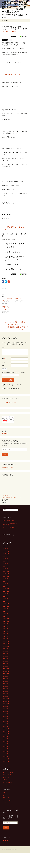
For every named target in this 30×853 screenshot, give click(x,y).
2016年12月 (6, 729)
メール (4, 362)
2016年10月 (6, 734)
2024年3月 (5, 563)
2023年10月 (6, 576)
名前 (3, 359)
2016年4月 (5, 749)
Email (11, 39)
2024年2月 (5, 566)
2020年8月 (5, 626)
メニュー (4, 20)
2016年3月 (5, 751)
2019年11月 (6, 643)
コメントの (7, 800)
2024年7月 (5, 558)
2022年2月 (5, 598)
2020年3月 (5, 633)
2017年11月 (6, 701)
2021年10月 (6, 606)
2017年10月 (6, 704)
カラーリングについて (8, 772)
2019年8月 (5, 651)
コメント (4, 347)
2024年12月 (6, 551)
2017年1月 (5, 726)
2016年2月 (5, 754)
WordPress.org (6, 803)
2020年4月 (5, 631)
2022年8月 (5, 593)
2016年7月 (5, 741)
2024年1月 (5, 568)
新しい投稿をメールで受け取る (12, 389)
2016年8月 (5, 739)
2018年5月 (5, 686)
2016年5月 (5, 746)
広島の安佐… (18, 298)
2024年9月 (5, 556)
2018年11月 (6, 671)
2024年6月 (5, 561)
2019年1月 (5, 666)
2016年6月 (5, 744)
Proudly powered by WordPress (9, 849)
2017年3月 (5, 721)
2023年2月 (5, 583)
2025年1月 (5, 548)
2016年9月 (5, 736)
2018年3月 (5, 691)
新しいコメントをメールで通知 (12, 385)
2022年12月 (6, 588)
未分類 (14, 31)
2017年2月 (5, 724)
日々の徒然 (6, 777)
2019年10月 (6, 646)
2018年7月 (5, 681)
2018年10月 (6, 674)
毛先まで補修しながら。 (8, 467)
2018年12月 (6, 669)
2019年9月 (5, 648)
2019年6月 (5, 656)
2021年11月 (6, 603)
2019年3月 (5, 661)
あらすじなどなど (13, 74)
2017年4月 (5, 719)
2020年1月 (5, 638)
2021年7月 (5, 611)
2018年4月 (5, 689)
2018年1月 (5, 696)
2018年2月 (5, 694)
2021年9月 (5, 608)
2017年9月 (5, 706)
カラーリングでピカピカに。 (10, 527)
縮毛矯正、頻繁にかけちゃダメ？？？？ (18, 328)
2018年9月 (5, 676)
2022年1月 (5, 601)
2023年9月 (5, 578)
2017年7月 (5, 711)
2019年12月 (6, 641)
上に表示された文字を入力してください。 (14, 372)
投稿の (6, 798)
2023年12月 (6, 571)
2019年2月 (5, 663)
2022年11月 (6, 591)
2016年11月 (6, 731)
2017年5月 (5, 716)
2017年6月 (5, 714)
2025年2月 (5, 546)
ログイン (5, 795)
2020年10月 (6, 621)
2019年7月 (5, 653)
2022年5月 (5, 596)
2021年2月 (5, 616)
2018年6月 (5, 684)
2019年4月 (5, 658)
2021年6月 (5, 613)
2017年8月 (5, 709)
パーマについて (7, 774)
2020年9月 (5, 623)
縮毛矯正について (7, 782)
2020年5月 (5, 628)
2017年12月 (6, 699)
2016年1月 (5, 756)
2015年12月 (6, 759)
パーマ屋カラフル (10, 402)
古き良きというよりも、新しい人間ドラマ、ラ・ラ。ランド (7, 308)
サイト (3, 365)
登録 (4, 793)
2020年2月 (5, 636)
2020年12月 (6, 618)
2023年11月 (6, 573)
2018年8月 (5, 679)
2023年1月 (5, 586)
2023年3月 (5, 581)
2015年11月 (6, 761)
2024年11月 (6, 553)
